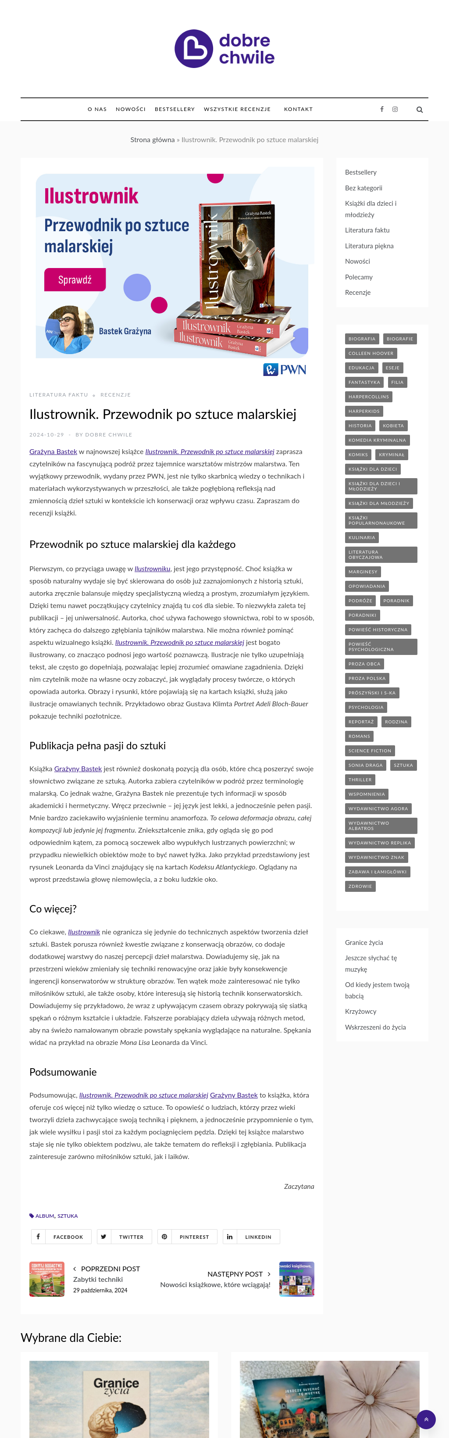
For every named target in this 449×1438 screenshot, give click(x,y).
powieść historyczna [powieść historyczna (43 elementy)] (378, 629)
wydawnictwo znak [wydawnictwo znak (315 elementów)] (377, 857)
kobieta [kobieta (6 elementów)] (393, 425)
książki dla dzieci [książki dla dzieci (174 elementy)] (373, 469)
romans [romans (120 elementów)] (359, 736)
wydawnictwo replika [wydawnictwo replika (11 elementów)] (380, 842)
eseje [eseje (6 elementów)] (393, 367)
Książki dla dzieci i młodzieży (370, 208)
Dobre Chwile (108, 434)
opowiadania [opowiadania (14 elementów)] (367, 586)
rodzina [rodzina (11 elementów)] (396, 721)
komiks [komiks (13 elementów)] (358, 454)
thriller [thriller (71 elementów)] (360, 779)
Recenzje (115, 394)
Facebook (57, 1237)
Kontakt (298, 109)
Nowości (131, 109)
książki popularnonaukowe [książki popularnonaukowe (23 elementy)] (377, 520)
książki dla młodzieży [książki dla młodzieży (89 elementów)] (379, 503)
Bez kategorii (363, 188)
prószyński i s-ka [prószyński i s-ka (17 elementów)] (372, 692)
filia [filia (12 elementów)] (398, 382)
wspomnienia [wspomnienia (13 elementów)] (367, 794)
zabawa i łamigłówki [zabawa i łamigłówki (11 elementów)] (378, 871)
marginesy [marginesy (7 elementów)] (363, 571)
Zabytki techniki (98, 1279)
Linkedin (247, 1237)
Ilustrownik (84, 931)
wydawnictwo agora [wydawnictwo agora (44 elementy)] (378, 808)
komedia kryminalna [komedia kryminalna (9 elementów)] (377, 440)
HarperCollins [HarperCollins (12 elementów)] (369, 396)
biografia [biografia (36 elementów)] (362, 338)
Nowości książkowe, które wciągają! (215, 1284)
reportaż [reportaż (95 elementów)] (361, 721)
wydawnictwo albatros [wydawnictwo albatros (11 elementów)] (369, 825)
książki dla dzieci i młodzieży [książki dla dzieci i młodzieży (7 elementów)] (374, 486)
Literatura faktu (59, 394)
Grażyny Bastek (78, 768)
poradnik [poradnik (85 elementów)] (397, 600)
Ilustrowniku (152, 568)
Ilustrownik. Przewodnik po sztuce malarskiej (210, 451)
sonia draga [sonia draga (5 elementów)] (366, 765)
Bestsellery (175, 109)
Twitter (120, 1237)
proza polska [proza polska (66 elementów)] (367, 678)
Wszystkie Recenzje (237, 109)
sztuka (67, 1216)
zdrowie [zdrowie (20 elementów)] (360, 886)
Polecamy (359, 277)
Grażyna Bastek (53, 451)
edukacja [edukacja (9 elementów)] (362, 367)
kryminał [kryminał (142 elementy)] (392, 454)
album (45, 1216)
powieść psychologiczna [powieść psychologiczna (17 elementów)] (371, 646)
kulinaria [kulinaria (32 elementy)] (362, 537)
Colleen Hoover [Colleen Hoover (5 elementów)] (371, 353)
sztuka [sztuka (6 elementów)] (403, 765)
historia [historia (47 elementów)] (360, 425)
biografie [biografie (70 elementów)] (400, 338)
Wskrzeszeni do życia (375, 1027)
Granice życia (364, 942)
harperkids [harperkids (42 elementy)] (364, 411)
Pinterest (183, 1237)
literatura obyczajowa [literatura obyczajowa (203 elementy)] (366, 554)
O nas (97, 109)
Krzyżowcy (361, 1011)
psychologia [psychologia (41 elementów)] (366, 707)
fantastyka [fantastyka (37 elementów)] (364, 382)
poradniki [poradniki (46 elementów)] (363, 615)
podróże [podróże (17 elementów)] (360, 600)
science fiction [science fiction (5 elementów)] (370, 750)
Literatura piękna (369, 246)
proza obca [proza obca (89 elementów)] (365, 663)
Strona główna (153, 139)
